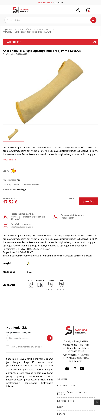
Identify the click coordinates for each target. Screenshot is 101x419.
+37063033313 (67, 218)
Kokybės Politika (65, 401)
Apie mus (62, 379)
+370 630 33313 (45, 2)
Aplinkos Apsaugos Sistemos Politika (72, 393)
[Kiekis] (73, 203)
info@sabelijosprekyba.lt (22, 227)
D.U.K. (60, 407)
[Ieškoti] (50, 20)
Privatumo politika (66, 385)
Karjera (61, 414)
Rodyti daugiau (9, 160)
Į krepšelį (88, 201)
